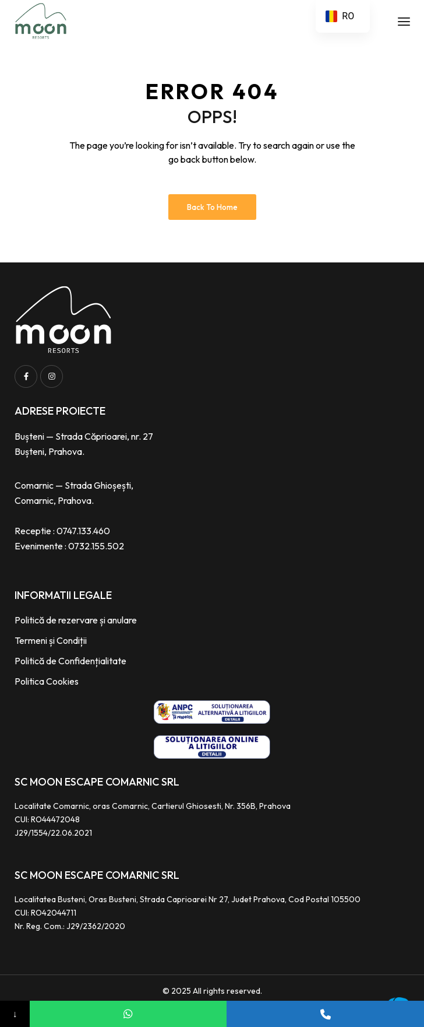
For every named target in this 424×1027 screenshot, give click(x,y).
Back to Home (212, 207)
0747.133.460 (83, 531)
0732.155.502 (96, 546)
